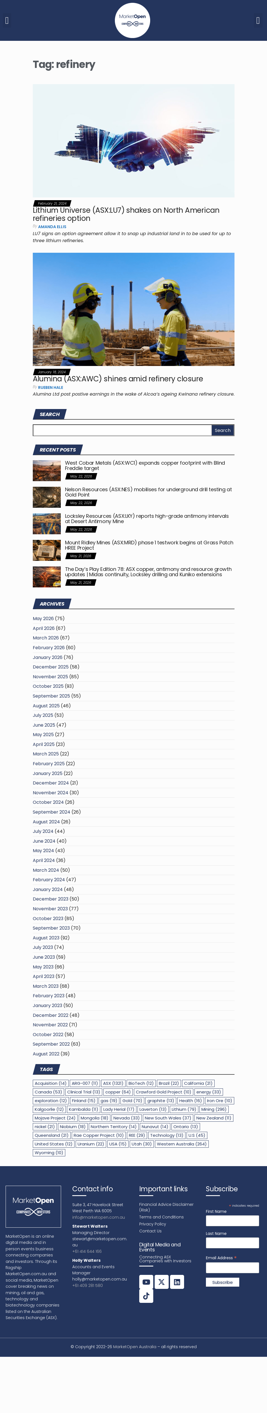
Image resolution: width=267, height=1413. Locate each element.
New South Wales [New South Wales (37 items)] (168, 1118)
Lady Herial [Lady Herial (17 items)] (118, 1109)
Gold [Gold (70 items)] (132, 1101)
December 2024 (51, 783)
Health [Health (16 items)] (190, 1101)
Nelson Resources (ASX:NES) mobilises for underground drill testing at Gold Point (148, 492)
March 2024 (46, 870)
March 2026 (46, 638)
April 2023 (43, 976)
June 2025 (44, 725)
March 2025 (46, 754)
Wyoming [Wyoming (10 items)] (49, 1153)
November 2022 (50, 1025)
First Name (216, 1211)
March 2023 (46, 986)
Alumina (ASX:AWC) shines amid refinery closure (118, 379)
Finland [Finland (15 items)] (84, 1101)
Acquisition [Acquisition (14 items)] (51, 1083)
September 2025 (51, 696)
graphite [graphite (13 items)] (160, 1101)
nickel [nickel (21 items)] (45, 1127)
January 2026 (47, 657)
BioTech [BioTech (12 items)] (141, 1083)
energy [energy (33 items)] (208, 1092)
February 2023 (48, 996)
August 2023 (46, 938)
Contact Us (150, 1231)
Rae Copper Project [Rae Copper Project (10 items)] (99, 1135)
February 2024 (49, 879)
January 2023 (47, 1005)
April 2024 (44, 860)
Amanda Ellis (52, 227)
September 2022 (51, 1044)
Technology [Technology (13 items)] (167, 1135)
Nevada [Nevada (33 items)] (126, 1118)
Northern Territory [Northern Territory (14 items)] (114, 1127)
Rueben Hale (50, 387)
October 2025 (48, 686)
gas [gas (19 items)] (109, 1101)
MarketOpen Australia (134, 1347)
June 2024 (44, 841)
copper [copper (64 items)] (118, 1092)
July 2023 (43, 947)
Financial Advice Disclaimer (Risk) (166, 1207)
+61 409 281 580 (87, 1285)
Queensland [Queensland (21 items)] (52, 1135)
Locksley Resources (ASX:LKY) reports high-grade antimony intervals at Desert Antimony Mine (147, 518)
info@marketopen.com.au (98, 1217)
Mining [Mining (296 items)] (214, 1109)
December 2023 (50, 899)
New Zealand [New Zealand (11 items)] (213, 1118)
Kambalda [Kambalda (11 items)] (83, 1109)
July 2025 (43, 715)
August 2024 (46, 822)
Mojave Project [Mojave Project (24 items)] (55, 1118)
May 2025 (43, 734)
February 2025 (49, 763)
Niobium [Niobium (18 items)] (73, 1127)
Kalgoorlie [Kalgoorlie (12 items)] (49, 1109)
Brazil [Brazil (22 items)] (169, 1083)
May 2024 (43, 850)
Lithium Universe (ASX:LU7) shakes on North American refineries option (126, 214)
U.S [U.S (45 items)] (197, 1135)
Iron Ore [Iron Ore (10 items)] (219, 1101)
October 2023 (48, 918)
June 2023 (44, 957)
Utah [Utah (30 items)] (142, 1144)
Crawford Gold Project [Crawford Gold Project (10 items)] (163, 1092)
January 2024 (48, 889)
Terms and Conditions (161, 1217)
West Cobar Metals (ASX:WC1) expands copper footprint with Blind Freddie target (145, 465)
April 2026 (44, 628)
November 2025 (50, 677)
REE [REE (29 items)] (137, 1135)
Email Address (221, 1257)
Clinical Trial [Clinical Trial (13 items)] (83, 1092)
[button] (7, 20)
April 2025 (44, 744)
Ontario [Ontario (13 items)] (185, 1127)
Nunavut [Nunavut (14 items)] (155, 1127)
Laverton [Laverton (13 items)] (153, 1109)
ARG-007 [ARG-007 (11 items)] (85, 1083)
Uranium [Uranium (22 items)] (91, 1144)
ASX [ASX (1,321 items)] (113, 1083)
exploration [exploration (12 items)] (51, 1101)
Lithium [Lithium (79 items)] (184, 1109)
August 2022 (46, 1054)
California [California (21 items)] (198, 1083)
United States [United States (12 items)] (54, 1144)
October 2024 (48, 802)
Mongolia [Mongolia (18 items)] (94, 1118)
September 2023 (51, 928)
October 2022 (48, 1034)
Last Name (216, 1233)
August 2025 (46, 706)
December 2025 (51, 667)
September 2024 (51, 812)
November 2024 (50, 793)
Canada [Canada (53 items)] (48, 1092)
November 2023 (50, 909)
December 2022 (50, 1015)
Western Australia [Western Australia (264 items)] (182, 1144)
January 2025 (47, 773)
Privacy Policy (152, 1224)
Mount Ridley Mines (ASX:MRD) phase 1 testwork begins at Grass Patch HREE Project (149, 545)
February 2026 (49, 647)
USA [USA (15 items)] (118, 1144)
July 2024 (43, 831)
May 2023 (43, 967)
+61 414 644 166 (87, 1251)
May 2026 (43, 618)
